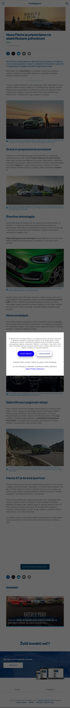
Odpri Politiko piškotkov (35, 369)
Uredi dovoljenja (44, 354)
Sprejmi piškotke (26, 354)
